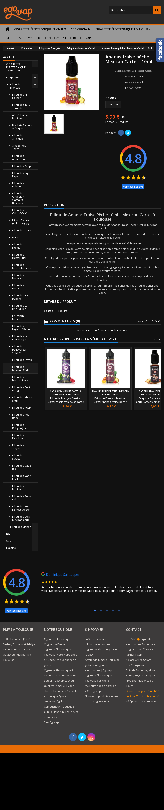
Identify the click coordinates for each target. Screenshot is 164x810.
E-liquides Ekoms (18, 246)
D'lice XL (17, 237)
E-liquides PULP (21, 407)
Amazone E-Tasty (19, 147)
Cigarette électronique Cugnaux (40, 29)
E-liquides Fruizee (18, 276)
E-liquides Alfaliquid (18, 137)
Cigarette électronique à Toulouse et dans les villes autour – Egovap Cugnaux (60, 675)
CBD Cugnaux (81, 29)
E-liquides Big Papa (20, 174)
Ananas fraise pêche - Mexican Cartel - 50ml (110, 393)
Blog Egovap (51, 722)
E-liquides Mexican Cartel (21, 368)
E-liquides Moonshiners (20, 378)
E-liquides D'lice (21, 230)
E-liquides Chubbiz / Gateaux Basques (18, 198)
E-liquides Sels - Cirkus (21, 497)
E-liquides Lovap (22, 360)
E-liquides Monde (20, 527)
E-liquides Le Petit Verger (19, 337)
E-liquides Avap (21, 166)
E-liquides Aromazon (18, 157)
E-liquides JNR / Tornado (21, 106)
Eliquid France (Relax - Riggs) (20, 221)
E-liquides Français (16, 86)
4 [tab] (113, 611)
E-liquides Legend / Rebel (21, 327)
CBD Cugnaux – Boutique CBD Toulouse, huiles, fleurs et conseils (61, 712)
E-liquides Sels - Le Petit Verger (21, 508)
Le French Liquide (18, 317)
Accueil (9, 57)
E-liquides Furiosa (18, 286)
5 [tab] (119, 611)
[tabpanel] (100, 583)
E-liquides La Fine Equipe (19, 307)
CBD (37, 38)
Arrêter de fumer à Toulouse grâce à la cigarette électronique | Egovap (102, 665)
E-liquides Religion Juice (20, 426)
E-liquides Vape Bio (21, 467)
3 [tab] (107, 611)
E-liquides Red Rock (20, 416)
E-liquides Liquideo (18, 487)
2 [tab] (101, 611)
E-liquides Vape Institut (21, 477)
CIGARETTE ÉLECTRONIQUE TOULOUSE (122, 29)
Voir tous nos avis (133, 186)
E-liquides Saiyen (18, 446)
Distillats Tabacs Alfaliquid (22, 126)
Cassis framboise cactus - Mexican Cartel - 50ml (66, 393)
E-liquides (13, 38)
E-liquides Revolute (18, 436)
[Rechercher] (135, 10)
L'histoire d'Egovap (76, 38)
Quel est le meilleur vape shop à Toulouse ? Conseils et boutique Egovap (60, 691)
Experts (51, 38)
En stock (110, 122)
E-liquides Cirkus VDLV (19, 211)
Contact (134, 629)
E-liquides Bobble (18, 184)
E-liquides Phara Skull (22, 399)
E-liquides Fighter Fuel (19, 256)
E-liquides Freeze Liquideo (22, 266)
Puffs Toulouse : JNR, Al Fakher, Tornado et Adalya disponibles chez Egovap (19, 644)
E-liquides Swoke (18, 457)
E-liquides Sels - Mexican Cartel (21, 518)
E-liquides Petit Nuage (21, 388)
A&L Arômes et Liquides (21, 116)
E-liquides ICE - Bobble (21, 297)
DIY (27, 38)
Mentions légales (54, 701)
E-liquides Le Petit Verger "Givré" (19, 350)
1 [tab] (95, 611)
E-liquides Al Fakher (19, 96)
